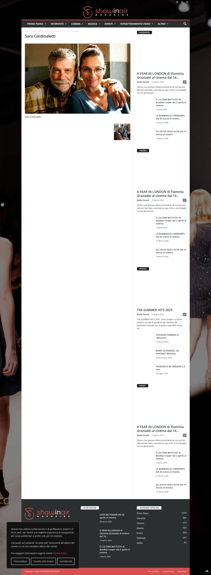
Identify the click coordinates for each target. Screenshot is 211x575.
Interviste (59, 23)
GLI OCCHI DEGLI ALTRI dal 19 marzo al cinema (171, 133)
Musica (94, 23)
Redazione (182, 571)
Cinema (77, 23)
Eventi (110, 23)
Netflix (140, 543)
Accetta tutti (66, 561)
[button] (184, 23)
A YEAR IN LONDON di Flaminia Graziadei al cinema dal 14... (160, 75)
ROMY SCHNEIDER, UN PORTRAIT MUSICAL (167, 352)
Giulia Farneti (143, 82)
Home (27, 31)
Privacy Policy (153, 571)
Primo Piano (36, 23)
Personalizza (20, 561)
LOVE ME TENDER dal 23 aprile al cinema (112, 516)
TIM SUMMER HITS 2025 (155, 310)
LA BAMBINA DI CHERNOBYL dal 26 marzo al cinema (170, 117)
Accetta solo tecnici (43, 561)
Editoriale (141, 538)
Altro (163, 23)
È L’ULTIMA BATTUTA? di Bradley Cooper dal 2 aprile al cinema (171, 102)
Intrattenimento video (136, 23)
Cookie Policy (60, 553)
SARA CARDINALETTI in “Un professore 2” (48, 31)
